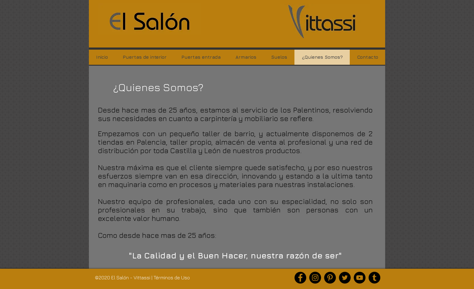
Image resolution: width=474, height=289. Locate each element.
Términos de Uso (172, 277)
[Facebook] (300, 278)
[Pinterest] (330, 278)
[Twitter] (345, 278)
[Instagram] (315, 278)
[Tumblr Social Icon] (374, 278)
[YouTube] (359, 278)
